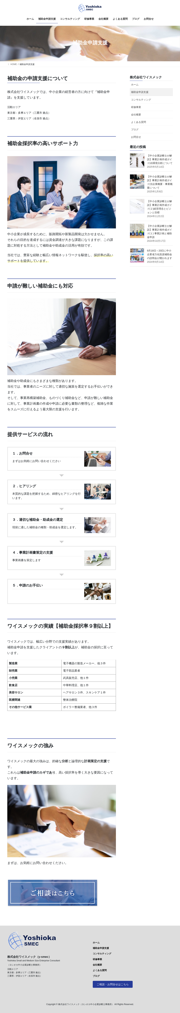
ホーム (135, 84)
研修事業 (136, 107)
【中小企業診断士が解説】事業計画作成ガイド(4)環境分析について (160, 159)
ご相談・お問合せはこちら (114, 984)
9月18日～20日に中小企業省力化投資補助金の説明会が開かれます (159, 254)
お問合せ (136, 137)
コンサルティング (141, 99)
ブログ (135, 129)
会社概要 (136, 114)
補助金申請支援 (139, 92)
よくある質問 (138, 122)
